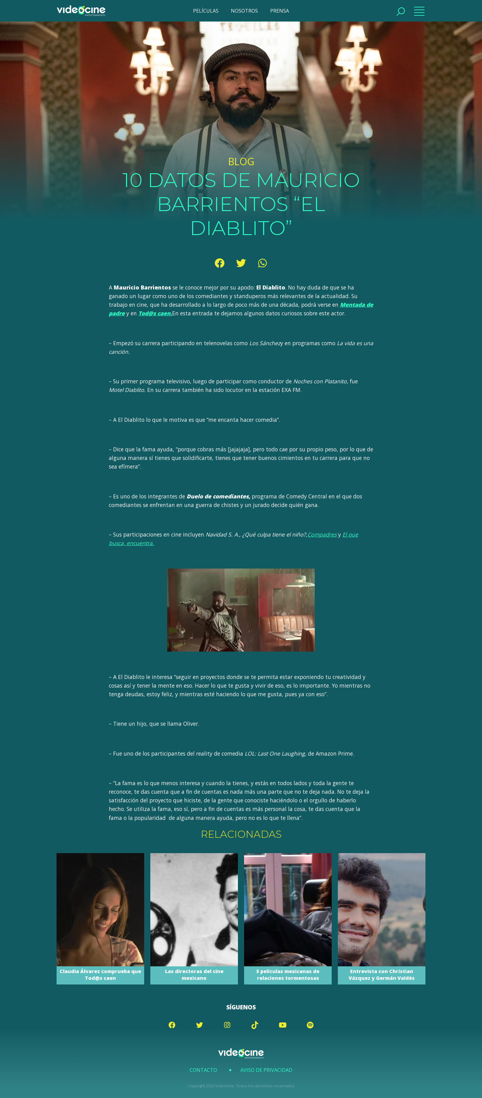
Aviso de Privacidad (266, 1070)
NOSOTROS (244, 10)
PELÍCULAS (206, 10)
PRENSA (279, 10)
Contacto (203, 1070)
